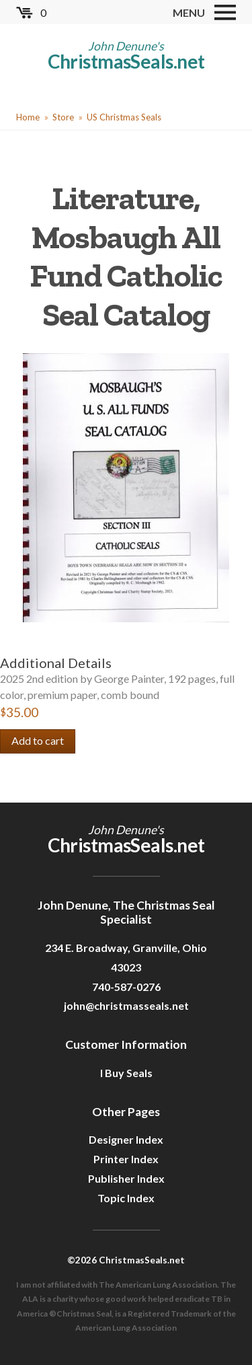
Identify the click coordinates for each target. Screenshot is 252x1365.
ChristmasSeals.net (126, 61)
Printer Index (126, 1158)
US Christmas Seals (124, 117)
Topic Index (126, 1197)
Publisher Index (126, 1178)
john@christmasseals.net (126, 1005)
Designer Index (126, 1139)
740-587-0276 (126, 986)
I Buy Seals (126, 1072)
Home (28, 117)
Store (63, 117)
